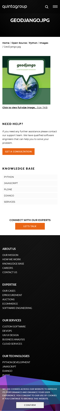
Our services (11, 320)
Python (33, 43)
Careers (7, 268)
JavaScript (9, 366)
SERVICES (9, 202)
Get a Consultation (18, 151)
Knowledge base (13, 263)
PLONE (8, 189)
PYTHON (9, 177)
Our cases (8, 290)
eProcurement (12, 295)
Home (5, 43)
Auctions (8, 299)
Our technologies (15, 356)
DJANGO (9, 196)
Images (44, 43)
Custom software (14, 326)
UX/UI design (10, 335)
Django (7, 371)
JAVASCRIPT (11, 183)
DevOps (7, 330)
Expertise (9, 284)
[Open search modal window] (47, 6)
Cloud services (12, 343)
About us (9, 248)
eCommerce (10, 303)
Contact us (9, 272)
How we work (11, 259)
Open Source (19, 43)
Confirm (30, 405)
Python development (16, 362)
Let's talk (30, 226)
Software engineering (17, 308)
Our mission (10, 255)
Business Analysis (13, 339)
